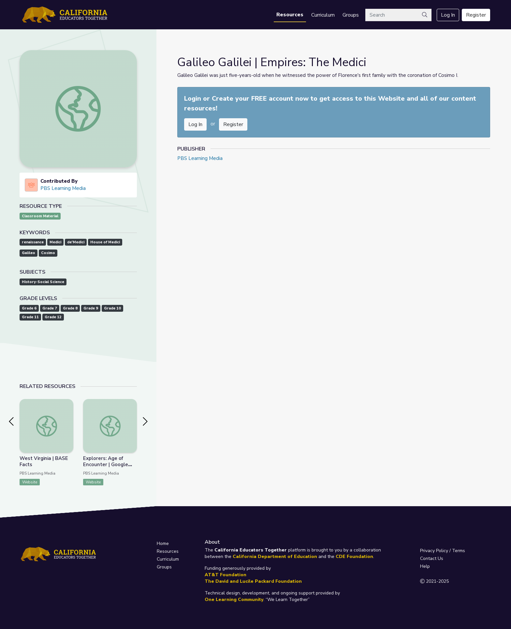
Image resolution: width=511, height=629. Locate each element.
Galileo (28, 252)
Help (425, 566)
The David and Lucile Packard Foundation (253, 581)
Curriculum (323, 15)
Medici (55, 242)
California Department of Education (275, 556)
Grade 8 (70, 308)
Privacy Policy (434, 551)
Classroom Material (40, 216)
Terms (458, 551)
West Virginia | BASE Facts (44, 461)
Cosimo (48, 252)
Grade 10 (112, 308)
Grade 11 (30, 317)
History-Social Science (43, 281)
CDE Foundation (354, 556)
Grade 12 (53, 317)
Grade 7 (49, 308)
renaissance (33, 242)
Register (476, 15)
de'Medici (75, 242)
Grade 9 (90, 308)
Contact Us (431, 558)
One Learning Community (234, 599)
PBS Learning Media (63, 188)
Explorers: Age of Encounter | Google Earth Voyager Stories (109, 464)
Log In (448, 15)
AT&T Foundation (225, 575)
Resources (289, 14)
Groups (351, 15)
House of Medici (105, 242)
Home (163, 543)
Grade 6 (29, 308)
